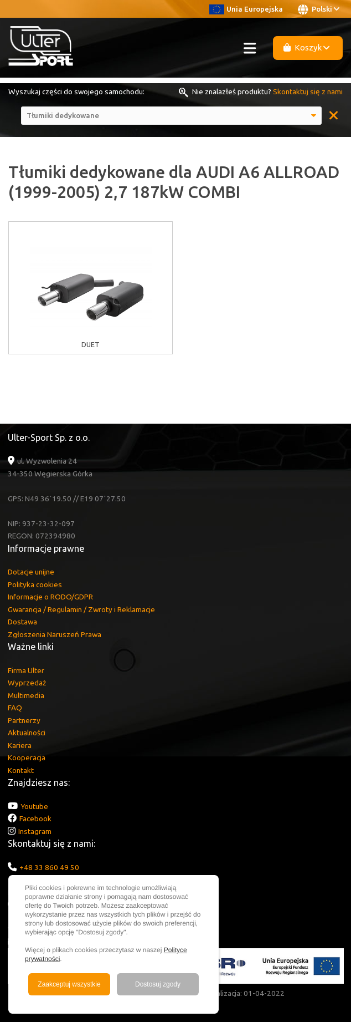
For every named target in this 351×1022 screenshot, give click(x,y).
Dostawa (22, 621)
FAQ (15, 707)
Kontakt (21, 770)
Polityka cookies (35, 584)
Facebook (35, 818)
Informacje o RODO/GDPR (50, 596)
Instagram (34, 831)
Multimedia (26, 695)
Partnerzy (24, 720)
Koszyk (306, 47)
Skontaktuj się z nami (308, 91)
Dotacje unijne (31, 571)
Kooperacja (26, 757)
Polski (318, 9)
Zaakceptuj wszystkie (69, 984)
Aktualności (26, 732)
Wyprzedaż (27, 682)
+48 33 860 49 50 (49, 867)
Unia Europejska (246, 9)
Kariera (20, 745)
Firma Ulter (26, 670)
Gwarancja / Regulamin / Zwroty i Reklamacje (81, 609)
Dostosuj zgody (157, 984)
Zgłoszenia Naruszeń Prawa (54, 634)
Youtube (34, 806)
